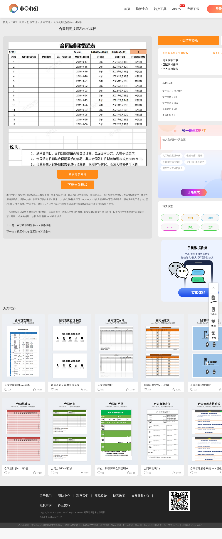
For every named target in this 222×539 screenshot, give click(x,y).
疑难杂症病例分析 (171, 162)
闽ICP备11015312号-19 (51, 517)
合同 (34, 216)
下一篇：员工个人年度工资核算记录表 (28, 231)
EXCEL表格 (17, 22)
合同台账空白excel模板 (157, 385)
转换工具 (160, 9)
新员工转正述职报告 (173, 168)
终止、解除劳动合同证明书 (112, 468)
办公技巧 (64, 505)
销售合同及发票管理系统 (65, 385)
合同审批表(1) (152, 468)
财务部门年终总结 (195, 162)
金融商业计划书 (194, 155)
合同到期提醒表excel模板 (67, 22)
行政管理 (32, 22)
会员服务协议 (140, 495)
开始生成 (194, 192)
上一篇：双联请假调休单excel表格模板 (28, 225)
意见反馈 (101, 495)
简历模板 (104, 525)
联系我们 (82, 495)
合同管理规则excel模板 (17, 385)
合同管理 (45, 22)
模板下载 (51, 525)
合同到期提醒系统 (200, 385)
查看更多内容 (77, 174)
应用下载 (193, 9)
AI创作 (176, 9)
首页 (127, 9)
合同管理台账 (105, 385)
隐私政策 (119, 495)
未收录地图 (99, 512)
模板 (54, 216)
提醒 (44, 216)
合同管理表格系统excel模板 (206, 468)
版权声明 (46, 505)
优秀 (59, 216)
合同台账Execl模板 (61, 468)
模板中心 (142, 9)
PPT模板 (93, 525)
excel (49, 216)
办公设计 (150, 525)
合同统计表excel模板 (16, 468)
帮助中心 (64, 495)
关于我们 (46, 495)
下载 (46, 195)
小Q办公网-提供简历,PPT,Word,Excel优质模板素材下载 (86, 199)
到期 (39, 216)
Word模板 (116, 525)
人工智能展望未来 (171, 155)
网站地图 (88, 512)
